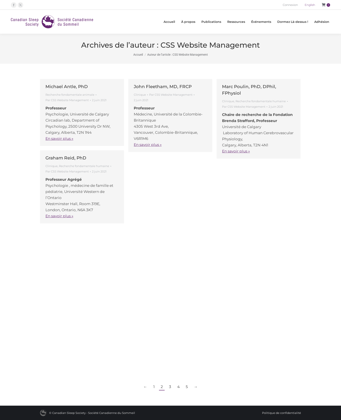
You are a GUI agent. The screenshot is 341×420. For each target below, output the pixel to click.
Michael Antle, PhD (66, 86)
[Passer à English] (310, 5)
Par (67, 100)
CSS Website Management (210, 45)
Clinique (140, 94)
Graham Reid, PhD (65, 158)
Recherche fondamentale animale (69, 94)
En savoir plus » (59, 138)
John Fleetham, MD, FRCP (163, 86)
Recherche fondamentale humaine (261, 101)
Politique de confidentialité (281, 413)
